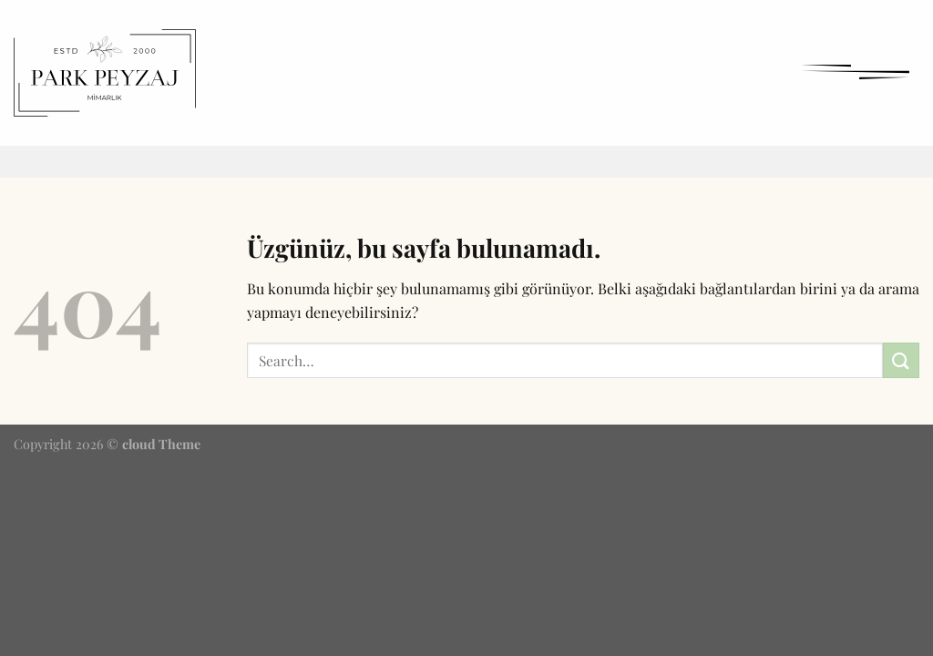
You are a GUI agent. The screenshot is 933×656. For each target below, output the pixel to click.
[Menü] (855, 71)
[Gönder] (901, 360)
